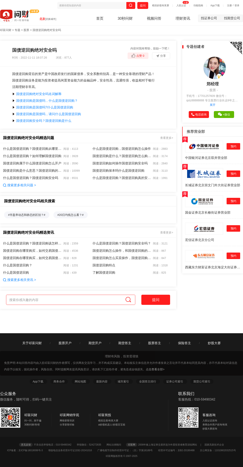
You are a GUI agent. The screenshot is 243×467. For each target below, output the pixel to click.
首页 (99, 18)
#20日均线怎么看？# (71, 214)
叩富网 (131, 444)
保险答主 (184, 343)
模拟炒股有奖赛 (160, 5)
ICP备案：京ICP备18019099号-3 (27, 450)
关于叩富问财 (32, 343)
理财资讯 (183, 18)
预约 (233, 146)
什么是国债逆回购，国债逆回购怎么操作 (122, 148)
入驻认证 (181, 5)
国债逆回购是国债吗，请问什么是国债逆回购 (46, 114)
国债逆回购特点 (104, 265)
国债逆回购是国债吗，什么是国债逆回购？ (45, 100)
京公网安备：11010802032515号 (218, 450)
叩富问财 (5, 30)
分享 (161, 55)
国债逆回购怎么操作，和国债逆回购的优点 (122, 250)
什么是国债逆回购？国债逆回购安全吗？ (122, 243)
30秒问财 (125, 18)
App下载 (215, 5)
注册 (229, 5)
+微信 (224, 114)
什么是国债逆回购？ (17, 265)
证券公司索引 (175, 381)
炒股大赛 (214, 343)
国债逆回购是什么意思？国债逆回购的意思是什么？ (32, 170)
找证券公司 (211, 18)
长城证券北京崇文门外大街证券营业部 (212, 185)
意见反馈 (26, 444)
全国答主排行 (148, 381)
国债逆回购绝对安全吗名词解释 (37, 94)
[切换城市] (50, 19)
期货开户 (94, 343)
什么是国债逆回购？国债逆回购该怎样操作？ (32, 243)
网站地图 (81, 381)
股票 (26, 30)
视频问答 (154, 18)
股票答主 (154, 343)
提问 (143, 5)
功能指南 (198, 5)
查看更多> (166, 137)
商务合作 (59, 381)
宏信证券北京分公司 (199, 240)
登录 (236, 5)
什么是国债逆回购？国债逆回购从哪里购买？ (32, 148)
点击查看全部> (155, 369)
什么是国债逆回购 (16, 272)
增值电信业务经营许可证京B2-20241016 (72, 450)
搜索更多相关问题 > (19, 185)
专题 (17, 30)
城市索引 (124, 381)
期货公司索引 (201, 381)
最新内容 (102, 381)
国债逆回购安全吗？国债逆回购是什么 (41, 120)
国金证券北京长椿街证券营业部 (207, 212)
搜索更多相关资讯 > (19, 280)
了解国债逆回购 (104, 272)
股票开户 (65, 343)
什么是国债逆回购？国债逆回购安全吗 (30, 178)
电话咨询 (199, 114)
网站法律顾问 (116, 444)
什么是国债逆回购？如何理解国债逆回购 (32, 156)
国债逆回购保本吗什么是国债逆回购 (118, 170)
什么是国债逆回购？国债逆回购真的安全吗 (122, 178)
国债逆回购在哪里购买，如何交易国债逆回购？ (32, 250)
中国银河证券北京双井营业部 (206, 158)
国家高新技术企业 (214, 444)
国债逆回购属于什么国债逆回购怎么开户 (32, 163)
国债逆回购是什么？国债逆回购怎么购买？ (122, 156)
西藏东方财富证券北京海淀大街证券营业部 (212, 267)
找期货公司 (232, 18)
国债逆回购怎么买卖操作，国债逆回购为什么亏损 (122, 258)
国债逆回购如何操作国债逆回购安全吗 (120, 163)
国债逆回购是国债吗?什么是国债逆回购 (42, 107)
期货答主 (124, 343)
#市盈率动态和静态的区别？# (26, 214)
